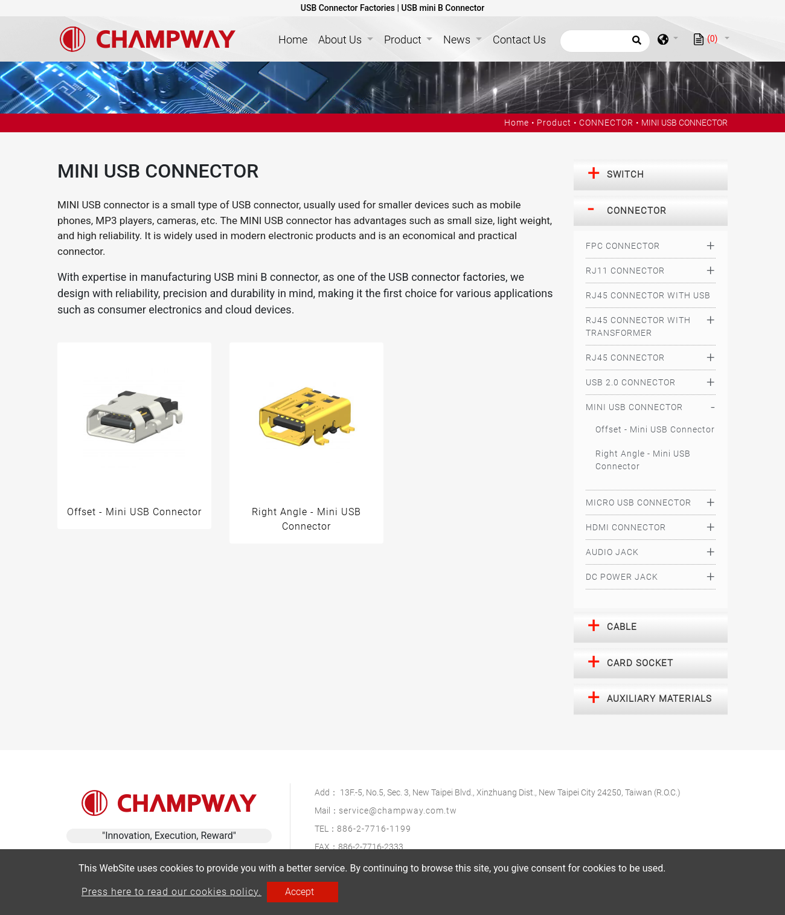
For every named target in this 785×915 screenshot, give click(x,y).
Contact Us (519, 39)
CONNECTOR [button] (637, 210)
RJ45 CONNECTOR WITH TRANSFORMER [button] (638, 326)
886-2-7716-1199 (374, 828)
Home (295, 38)
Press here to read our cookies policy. (171, 891)
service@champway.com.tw (398, 810)
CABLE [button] (622, 626)
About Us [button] (341, 39)
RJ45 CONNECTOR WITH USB (648, 295)
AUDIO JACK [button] (612, 552)
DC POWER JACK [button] (622, 577)
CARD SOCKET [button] (640, 663)
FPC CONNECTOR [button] (623, 246)
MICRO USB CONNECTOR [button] (638, 502)
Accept (299, 891)
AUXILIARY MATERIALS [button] (659, 698)
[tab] (651, 175)
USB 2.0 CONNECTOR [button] (631, 382)
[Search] (605, 41)
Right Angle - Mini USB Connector (643, 460)
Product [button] (404, 39)
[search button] (635, 44)
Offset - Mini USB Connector (655, 429)
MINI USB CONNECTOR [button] (634, 407)
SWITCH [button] (625, 174)
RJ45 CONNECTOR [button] (625, 357)
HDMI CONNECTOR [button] (626, 527)
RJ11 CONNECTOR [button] (625, 270)
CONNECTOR (606, 122)
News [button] (458, 39)
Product (554, 122)
